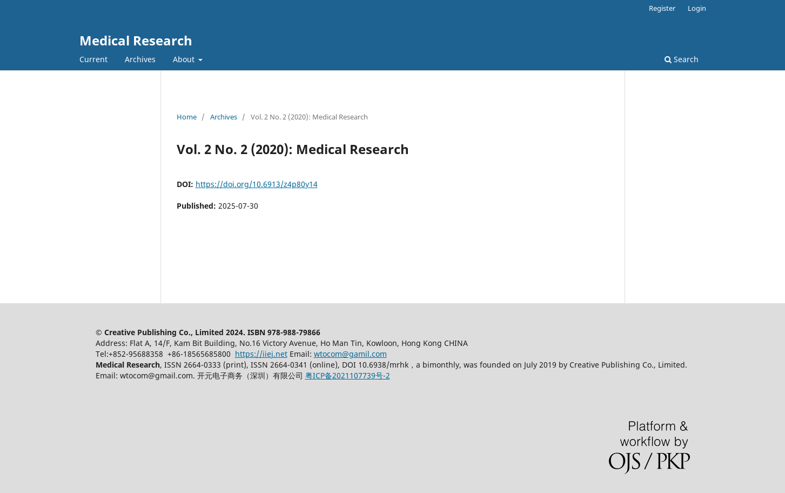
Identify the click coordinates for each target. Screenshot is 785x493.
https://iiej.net (261, 354)
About (185, 59)
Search (682, 59)
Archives (140, 59)
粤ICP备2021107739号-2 (347, 375)
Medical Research (135, 40)
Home (187, 117)
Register (662, 8)
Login (697, 8)
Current (93, 59)
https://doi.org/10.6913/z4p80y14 (257, 184)
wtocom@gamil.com (350, 354)
